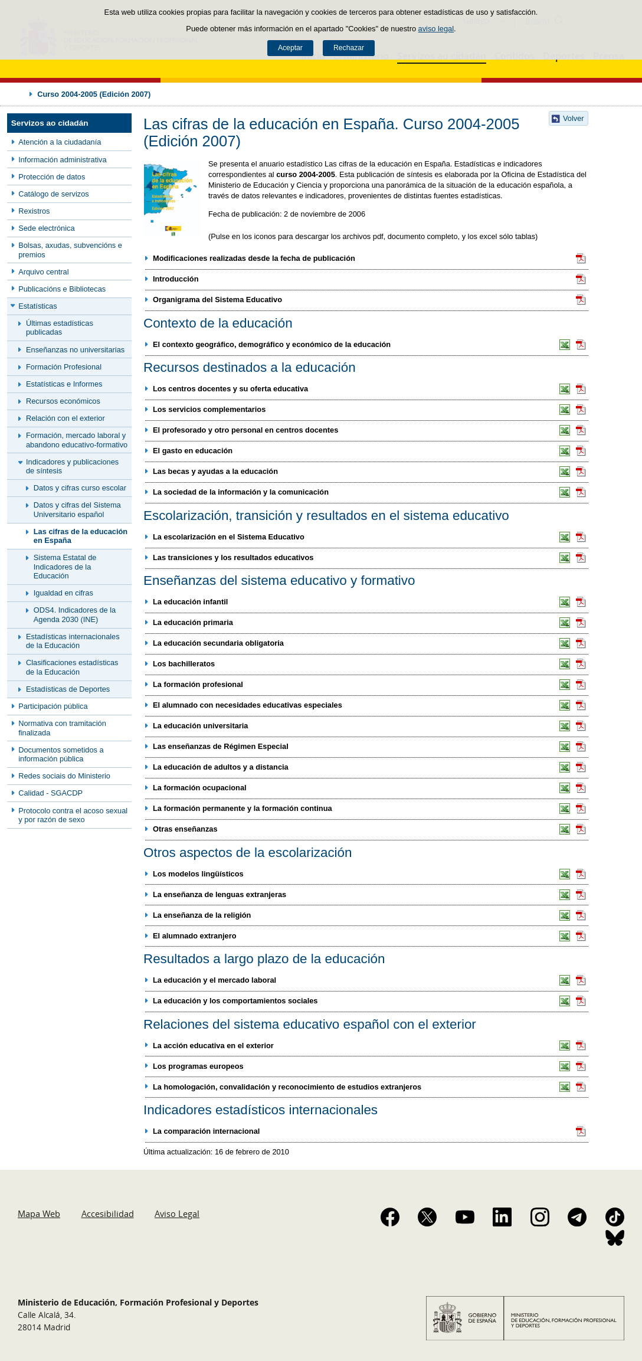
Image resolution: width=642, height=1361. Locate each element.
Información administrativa (62, 159)
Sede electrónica (46, 228)
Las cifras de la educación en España (80, 536)
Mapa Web (39, 1213)
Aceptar (290, 48)
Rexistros (34, 211)
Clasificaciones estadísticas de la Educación (72, 667)
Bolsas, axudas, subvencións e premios (70, 250)
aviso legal (436, 28)
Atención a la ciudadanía (59, 142)
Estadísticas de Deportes (68, 689)
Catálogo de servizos (53, 193)
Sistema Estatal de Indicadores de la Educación (65, 566)
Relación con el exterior (65, 418)
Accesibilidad (107, 1213)
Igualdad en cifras (63, 592)
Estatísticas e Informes (64, 383)
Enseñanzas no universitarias (75, 349)
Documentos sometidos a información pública (60, 754)
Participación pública (52, 706)
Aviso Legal (177, 1213)
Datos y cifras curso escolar (80, 487)
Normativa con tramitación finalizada (62, 728)
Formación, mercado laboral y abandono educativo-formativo (76, 440)
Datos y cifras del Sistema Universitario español (77, 509)
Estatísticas (37, 306)
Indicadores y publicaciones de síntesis (72, 466)
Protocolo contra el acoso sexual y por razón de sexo (72, 815)
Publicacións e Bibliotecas (62, 288)
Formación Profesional (63, 366)
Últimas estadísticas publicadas (59, 327)
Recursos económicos (63, 401)
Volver (573, 118)
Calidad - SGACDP (50, 793)
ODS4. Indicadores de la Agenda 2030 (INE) (75, 614)
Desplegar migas (19, 94)
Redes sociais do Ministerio (64, 775)
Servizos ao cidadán (50, 123)
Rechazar (348, 48)
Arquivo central (43, 271)
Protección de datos (51, 176)
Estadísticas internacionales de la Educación (73, 641)
